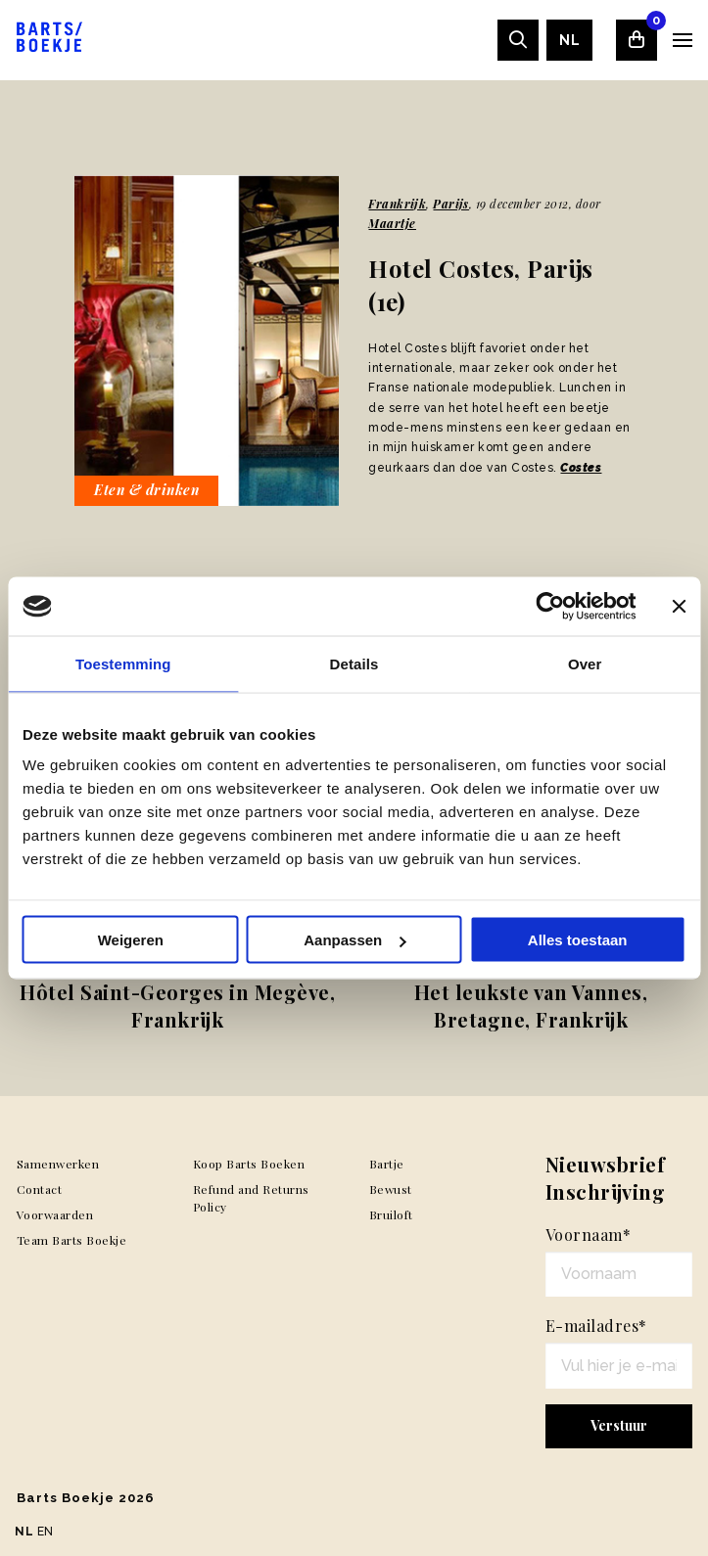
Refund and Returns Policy (251, 1197)
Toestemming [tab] (123, 664)
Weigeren (131, 940)
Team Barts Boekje (72, 1240)
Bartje (386, 1163)
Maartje (392, 223)
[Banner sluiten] (678, 607)
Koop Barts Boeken (249, 1163)
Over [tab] (585, 664)
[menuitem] (569, 40)
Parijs (451, 203)
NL (569, 40)
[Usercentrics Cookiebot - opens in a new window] (550, 606)
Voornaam (588, 1234)
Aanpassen (354, 940)
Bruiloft (391, 1214)
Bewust (390, 1189)
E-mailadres (596, 1325)
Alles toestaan (578, 940)
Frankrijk (397, 203)
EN (45, 1531)
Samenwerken (58, 1163)
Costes (580, 468)
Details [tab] (354, 664)
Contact (40, 1189)
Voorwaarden (55, 1214)
